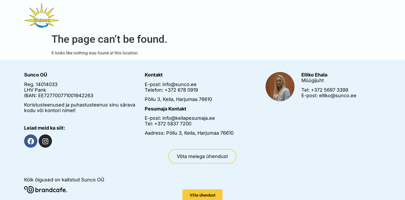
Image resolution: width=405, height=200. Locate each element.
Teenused (204, 15)
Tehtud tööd (235, 15)
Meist (178, 15)
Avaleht (155, 15)
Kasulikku (295, 15)
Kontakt (322, 15)
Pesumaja (266, 15)
